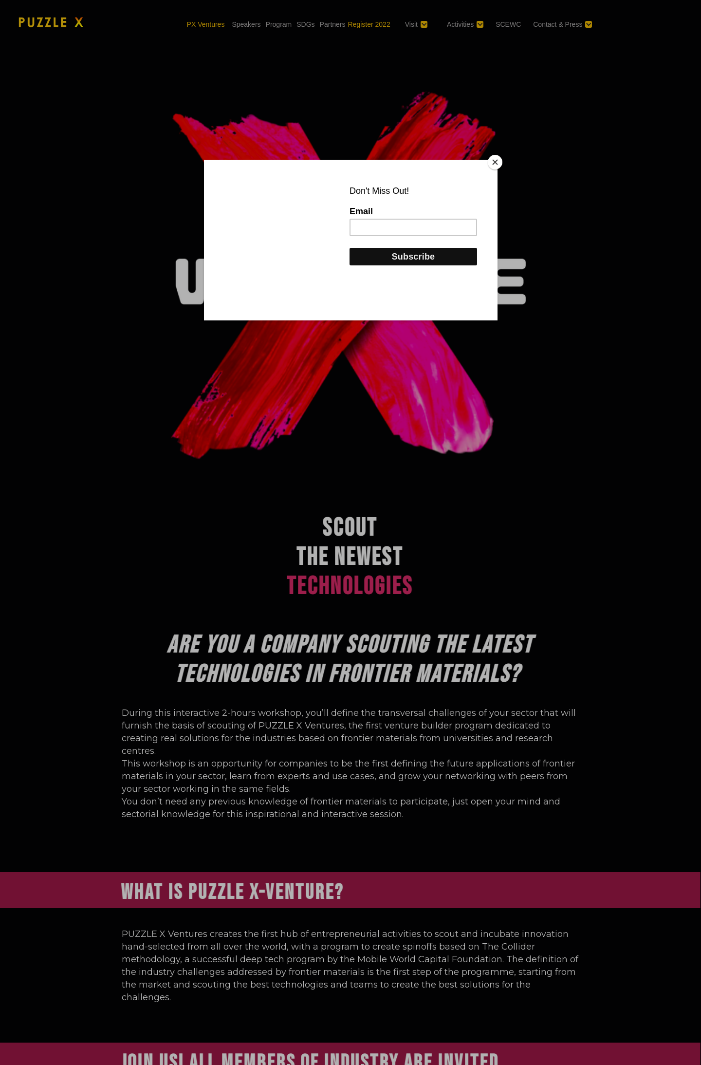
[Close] (495, 162)
